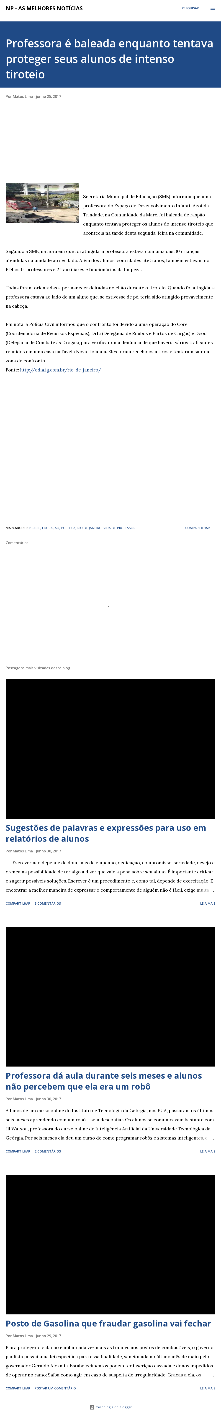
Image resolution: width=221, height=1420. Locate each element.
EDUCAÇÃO (50, 528)
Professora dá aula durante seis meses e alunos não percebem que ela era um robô (104, 1081)
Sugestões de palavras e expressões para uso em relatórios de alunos (106, 833)
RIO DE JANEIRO (89, 528)
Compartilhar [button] (197, 528)
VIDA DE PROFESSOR (119, 528)
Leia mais (207, 903)
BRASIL (34, 528)
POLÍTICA (68, 528)
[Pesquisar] (190, 8)
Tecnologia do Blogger (110, 1407)
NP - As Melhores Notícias (44, 8)
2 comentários (48, 1151)
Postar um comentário (55, 1388)
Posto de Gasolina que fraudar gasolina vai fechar (108, 1323)
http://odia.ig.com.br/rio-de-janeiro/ (60, 370)
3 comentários (48, 903)
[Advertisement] (40, 151)
